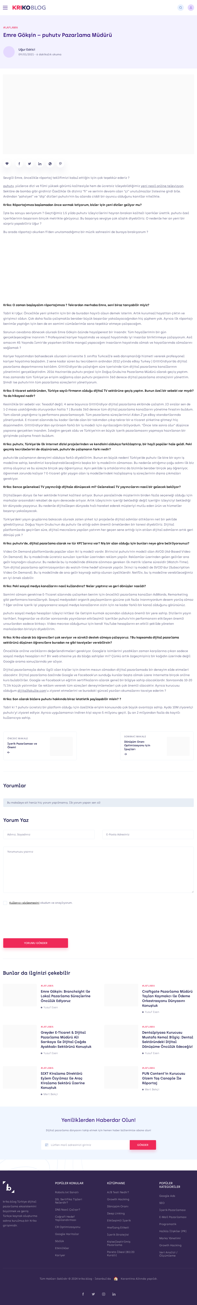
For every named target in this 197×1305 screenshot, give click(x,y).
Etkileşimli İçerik (119, 1220)
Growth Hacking (118, 1199)
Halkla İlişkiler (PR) (172, 1231)
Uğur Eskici (26, 49)
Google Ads (167, 1196)
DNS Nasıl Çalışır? (67, 1209)
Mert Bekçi (50, 1094)
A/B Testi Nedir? (118, 1192)
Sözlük (59, 1241)
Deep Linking (116, 1213)
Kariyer (60, 1255)
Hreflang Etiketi (118, 1227)
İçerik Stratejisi (118, 1234)
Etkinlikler (62, 1248)
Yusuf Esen (50, 1007)
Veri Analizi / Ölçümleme (168, 1254)
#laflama (10, 27)
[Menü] (5, 8)
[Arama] (180, 7)
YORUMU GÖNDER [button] (35, 943)
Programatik (167, 1224)
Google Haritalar (67, 1234)
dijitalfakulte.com (32, 690)
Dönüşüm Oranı (117, 1206)
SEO (162, 1203)
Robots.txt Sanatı (67, 1192)
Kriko (33, 1220)
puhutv (8, 186)
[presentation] (32, 923)
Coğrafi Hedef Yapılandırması (65, 1218)
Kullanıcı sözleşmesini (24, 902)
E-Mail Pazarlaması (173, 1217)
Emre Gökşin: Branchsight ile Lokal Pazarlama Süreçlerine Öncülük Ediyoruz (65, 996)
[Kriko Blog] (29, 8)
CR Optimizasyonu (67, 1227)
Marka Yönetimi (170, 1238)
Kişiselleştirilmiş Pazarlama (118, 1243)
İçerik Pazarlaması (172, 1210)
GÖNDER (142, 1145)
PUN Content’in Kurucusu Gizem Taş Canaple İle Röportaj (163, 1078)
